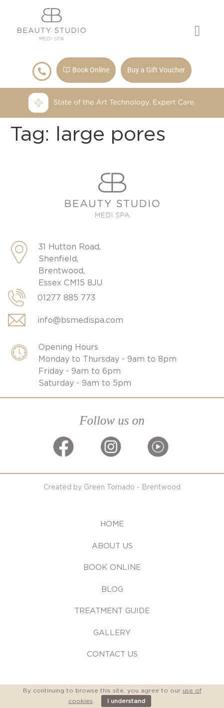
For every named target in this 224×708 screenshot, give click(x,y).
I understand (126, 701)
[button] (197, 31)
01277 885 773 (66, 297)
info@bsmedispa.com (80, 320)
